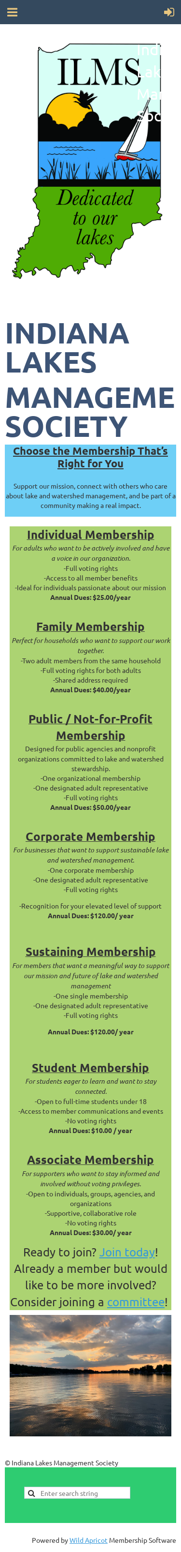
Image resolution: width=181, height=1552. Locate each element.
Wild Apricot (89, 1540)
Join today (127, 1252)
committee (136, 1302)
